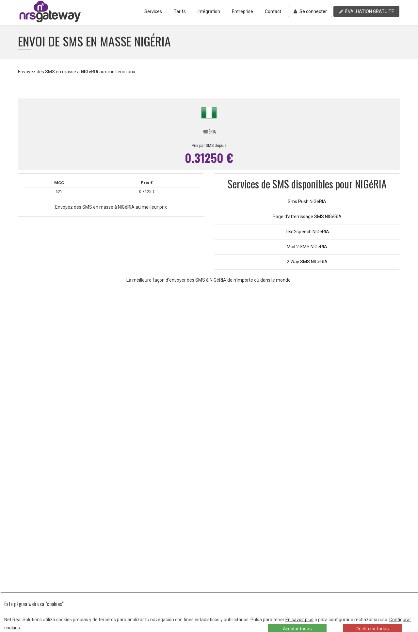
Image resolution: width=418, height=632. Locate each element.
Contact (273, 11)
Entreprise (242, 11)
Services (153, 11)
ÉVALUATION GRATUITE (366, 11)
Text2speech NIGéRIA (307, 231)
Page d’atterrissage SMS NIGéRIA (307, 216)
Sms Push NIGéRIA (307, 201)
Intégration (209, 11)
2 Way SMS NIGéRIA (307, 261)
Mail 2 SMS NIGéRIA (307, 246)
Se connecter (310, 11)
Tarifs (180, 11)
